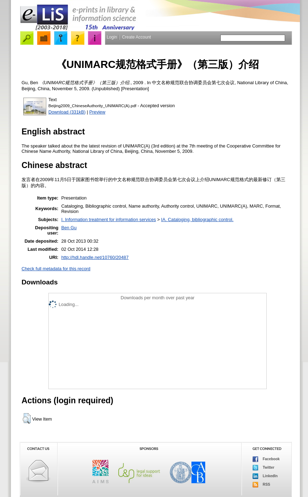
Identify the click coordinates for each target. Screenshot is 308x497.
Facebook (266, 459)
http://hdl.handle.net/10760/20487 (95, 257)
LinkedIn (265, 476)
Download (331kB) (66, 112)
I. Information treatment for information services (108, 219)
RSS (261, 484)
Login (112, 37)
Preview (97, 112)
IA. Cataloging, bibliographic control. (197, 219)
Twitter (263, 467)
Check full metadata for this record (56, 268)
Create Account (136, 37)
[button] (27, 418)
